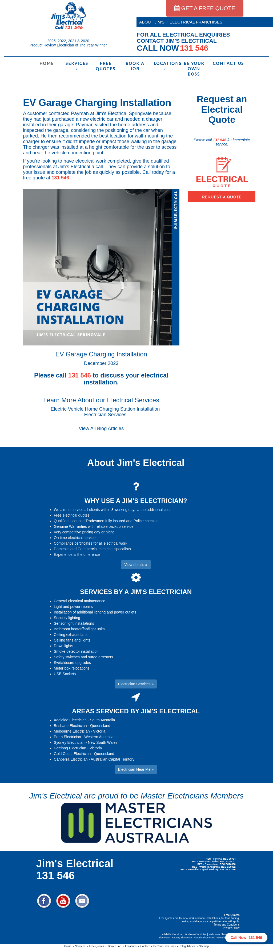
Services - (82, 946)
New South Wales (102, 742)
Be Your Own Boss (194, 68)
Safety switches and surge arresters (83, 657)
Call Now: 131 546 (246, 937)
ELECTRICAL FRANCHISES (196, 22)
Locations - (132, 946)
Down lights (63, 646)
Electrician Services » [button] (136, 684)
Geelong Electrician (70, 748)
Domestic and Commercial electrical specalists (92, 549)
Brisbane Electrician (70, 725)
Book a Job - (116, 946)
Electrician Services (105, 414)
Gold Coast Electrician (72, 754)
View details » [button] (135, 564)
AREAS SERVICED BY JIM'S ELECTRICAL (136, 711)
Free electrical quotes (72, 515)
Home (46, 63)
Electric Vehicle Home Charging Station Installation (105, 409)
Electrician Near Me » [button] (136, 769)
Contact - (146, 946)
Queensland (100, 725)
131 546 (60, 177)
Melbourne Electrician (72, 731)
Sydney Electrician (69, 742)
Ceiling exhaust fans (70, 634)
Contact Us (224, 63)
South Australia (102, 720)
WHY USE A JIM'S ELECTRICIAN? (136, 500)
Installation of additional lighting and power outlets (95, 612)
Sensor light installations (74, 623)
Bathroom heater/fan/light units (79, 629)
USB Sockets (65, 674)
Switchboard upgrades (72, 662)
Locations (166, 65)
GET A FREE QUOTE (204, 8)
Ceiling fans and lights (72, 640)
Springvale (140, 113)
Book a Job (135, 66)
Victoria (99, 731)
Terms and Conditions (227, 924)
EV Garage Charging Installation (97, 102)
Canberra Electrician (71, 759)
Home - (69, 946)
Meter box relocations (72, 668)
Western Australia (98, 737)
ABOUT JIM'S (151, 22)
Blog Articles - (189, 946)
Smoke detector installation (76, 651)
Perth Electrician (67, 737)
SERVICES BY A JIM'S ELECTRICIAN (136, 591)
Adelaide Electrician (70, 720)
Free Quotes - (98, 946)
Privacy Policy (231, 927)
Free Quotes (105, 66)
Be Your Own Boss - (166, 946)
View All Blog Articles (101, 428)
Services (77, 65)
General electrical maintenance (79, 601)
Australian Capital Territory (112, 759)
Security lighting (67, 618)
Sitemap (204, 946)
